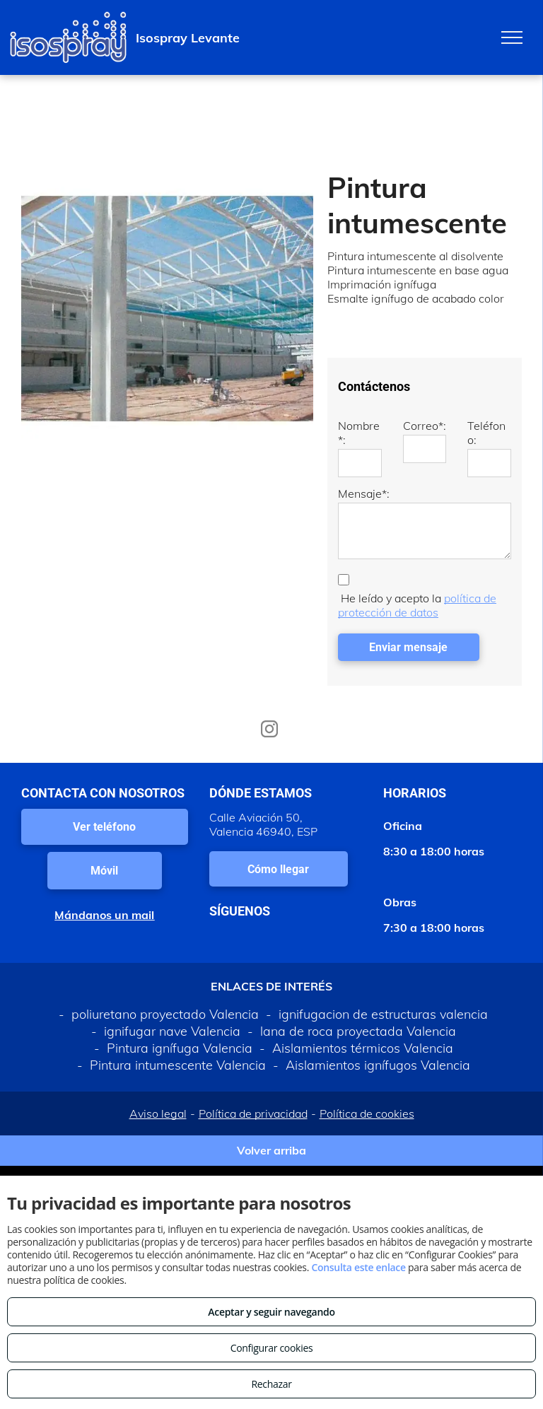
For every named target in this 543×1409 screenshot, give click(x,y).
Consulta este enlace (358, 1267)
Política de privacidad (253, 1113)
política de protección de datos (417, 605)
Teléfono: (486, 433)
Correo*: (424, 426)
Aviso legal (158, 1113)
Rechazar (271, 1384)
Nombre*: (359, 433)
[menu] (512, 37)
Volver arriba (271, 1150)
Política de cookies (367, 1113)
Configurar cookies (271, 1348)
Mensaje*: (364, 493)
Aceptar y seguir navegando (271, 1312)
